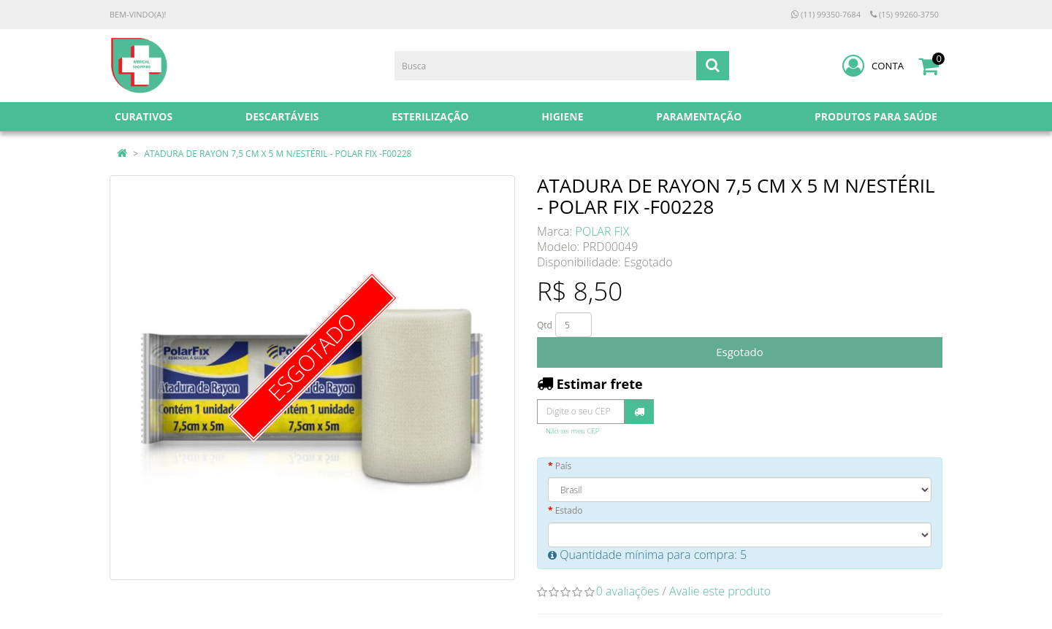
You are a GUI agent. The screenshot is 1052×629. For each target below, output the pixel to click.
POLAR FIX (603, 231)
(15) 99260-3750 (904, 14)
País (563, 466)
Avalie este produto (720, 591)
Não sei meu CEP (572, 431)
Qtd (544, 325)
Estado (569, 510)
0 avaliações (628, 591)
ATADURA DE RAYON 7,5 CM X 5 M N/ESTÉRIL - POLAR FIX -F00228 (277, 153)
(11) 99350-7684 (826, 14)
